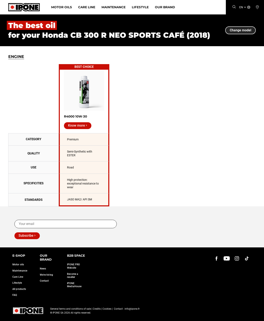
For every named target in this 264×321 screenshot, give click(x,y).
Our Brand (165, 7)
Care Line (86, 7)
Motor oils (18, 264)
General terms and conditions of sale (70, 308)
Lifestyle (140, 7)
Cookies (107, 308)
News (43, 268)
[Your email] (65, 224)
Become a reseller (72, 276)
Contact (44, 280)
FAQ (14, 295)
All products (19, 289)
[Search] (234, 7)
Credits (97, 308)
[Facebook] (217, 258)
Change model (240, 30)
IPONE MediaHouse (74, 285)
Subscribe (26, 236)
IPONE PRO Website (73, 266)
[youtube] (227, 258)
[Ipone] (24, 7)
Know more (76, 125)
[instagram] (237, 258)
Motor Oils (61, 7)
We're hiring (46, 274)
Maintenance (113, 7)
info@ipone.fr (132, 308)
